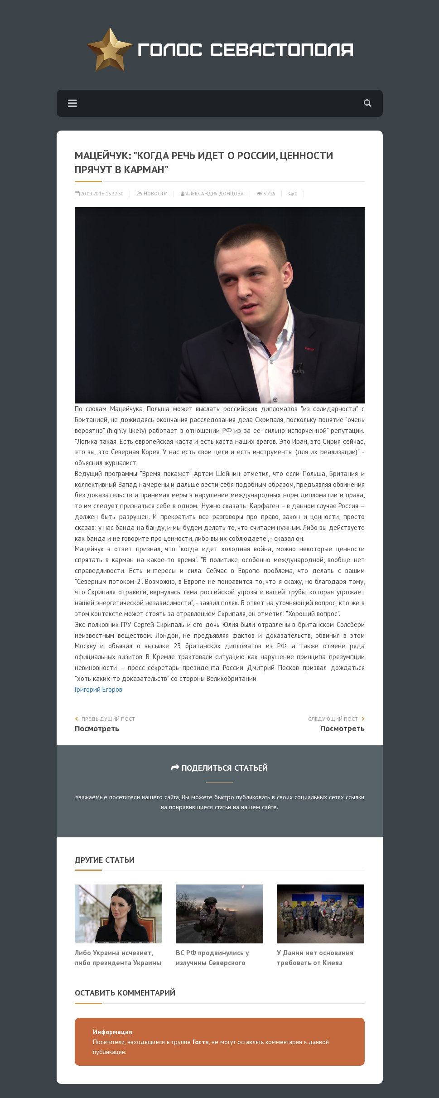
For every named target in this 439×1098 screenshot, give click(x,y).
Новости (156, 193)
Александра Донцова (212, 193)
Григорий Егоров (98, 689)
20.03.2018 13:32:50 (99, 193)
